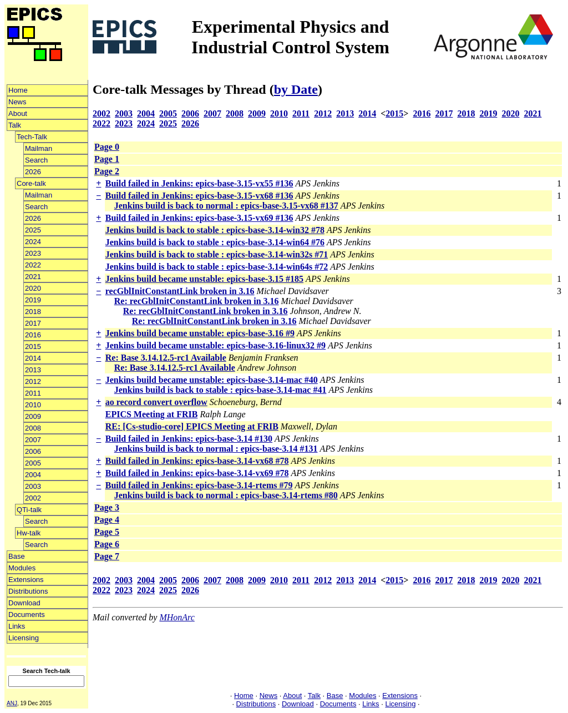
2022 (33, 265)
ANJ (12, 703)
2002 (33, 498)
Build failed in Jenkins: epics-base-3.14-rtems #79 (199, 485)
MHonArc (176, 617)
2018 (33, 311)
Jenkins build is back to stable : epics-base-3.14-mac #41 (220, 390)
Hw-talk (28, 533)
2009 (33, 416)
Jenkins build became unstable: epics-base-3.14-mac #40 (211, 380)
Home (18, 90)
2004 (33, 475)
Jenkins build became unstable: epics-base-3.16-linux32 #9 (215, 345)
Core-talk (31, 183)
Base (16, 556)
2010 (33, 405)
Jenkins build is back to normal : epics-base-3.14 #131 (216, 448)
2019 (33, 300)
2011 (33, 393)
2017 (33, 323)
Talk (14, 125)
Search (36, 160)
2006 (33, 451)
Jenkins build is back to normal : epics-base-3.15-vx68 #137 (226, 205)
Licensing (23, 638)
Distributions (28, 591)
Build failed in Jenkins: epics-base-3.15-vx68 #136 (199, 195)
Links (16, 626)
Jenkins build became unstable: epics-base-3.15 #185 (204, 279)
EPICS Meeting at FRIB (151, 414)
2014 (33, 358)
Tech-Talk (32, 137)
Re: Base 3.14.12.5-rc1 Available (165, 357)
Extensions (26, 579)
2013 (33, 370)
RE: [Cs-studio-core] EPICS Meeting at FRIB (191, 426)
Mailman (38, 148)
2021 (33, 276)
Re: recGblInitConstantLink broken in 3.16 (196, 301)
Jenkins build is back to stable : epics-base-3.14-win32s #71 (216, 254)
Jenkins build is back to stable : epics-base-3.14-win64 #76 (214, 242)
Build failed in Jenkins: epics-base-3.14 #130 (188, 438)
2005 (33, 463)
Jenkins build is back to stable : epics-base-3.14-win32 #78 (214, 230)
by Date (296, 89)
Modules (22, 568)
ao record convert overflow (156, 402)
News (17, 102)
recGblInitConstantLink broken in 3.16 (180, 291)
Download (24, 603)
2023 (33, 253)
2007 (33, 440)
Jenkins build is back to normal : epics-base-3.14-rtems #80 (226, 495)
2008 (33, 428)
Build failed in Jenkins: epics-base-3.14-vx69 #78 (197, 473)
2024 (33, 241)
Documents (26, 614)
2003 (33, 486)
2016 (33, 335)
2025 (33, 230)
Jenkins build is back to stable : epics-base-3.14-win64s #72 (216, 266)
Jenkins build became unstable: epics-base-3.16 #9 (200, 333)
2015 (33, 346)
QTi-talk (29, 509)
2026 (33, 172)
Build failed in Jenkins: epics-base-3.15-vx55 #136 (199, 183)
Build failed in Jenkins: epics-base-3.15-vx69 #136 (199, 218)
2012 (33, 381)
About (17, 113)
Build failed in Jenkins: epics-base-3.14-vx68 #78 (197, 461)
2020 (33, 288)
